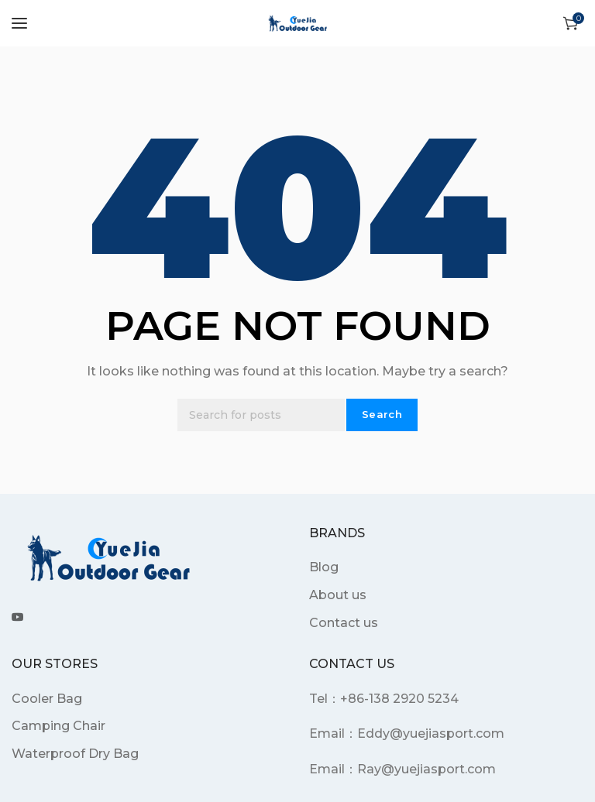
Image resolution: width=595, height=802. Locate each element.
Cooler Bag (47, 698)
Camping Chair (58, 725)
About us (337, 595)
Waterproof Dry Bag (75, 753)
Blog (324, 567)
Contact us (343, 622)
